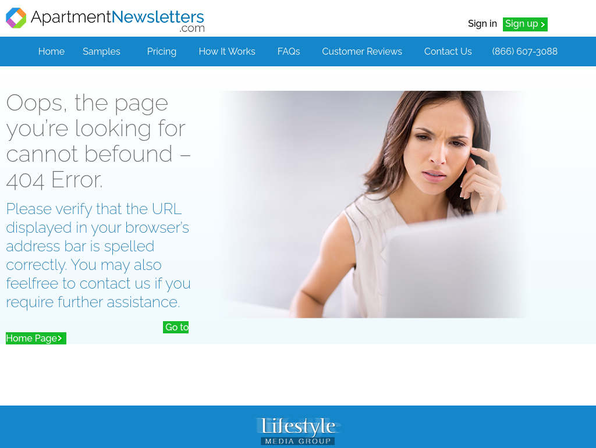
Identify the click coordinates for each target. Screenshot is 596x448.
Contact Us (448, 51)
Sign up (521, 23)
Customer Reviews (362, 51)
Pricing (162, 51)
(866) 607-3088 (525, 51)
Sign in (482, 23)
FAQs (289, 51)
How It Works (226, 51)
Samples (101, 51)
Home (51, 51)
